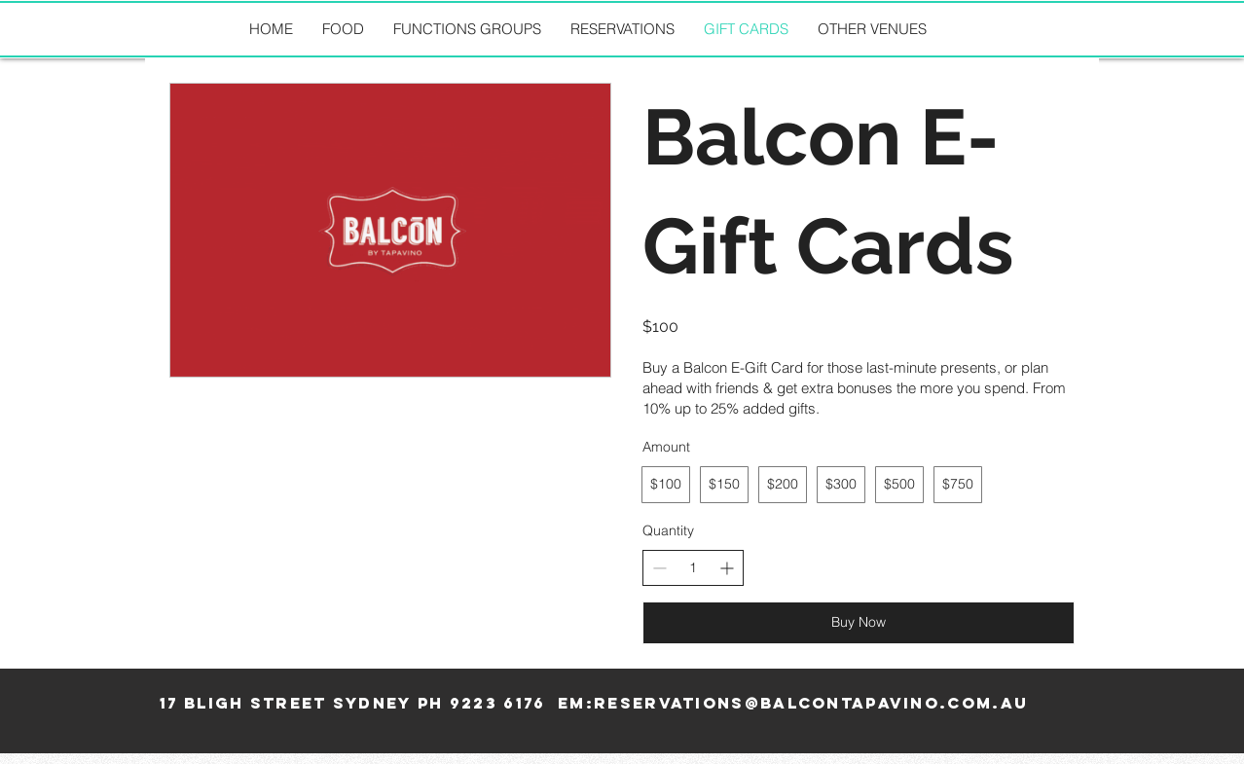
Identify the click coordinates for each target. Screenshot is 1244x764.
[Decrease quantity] (659, 568)
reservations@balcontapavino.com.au (811, 702)
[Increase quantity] (726, 568)
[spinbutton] (693, 568)
